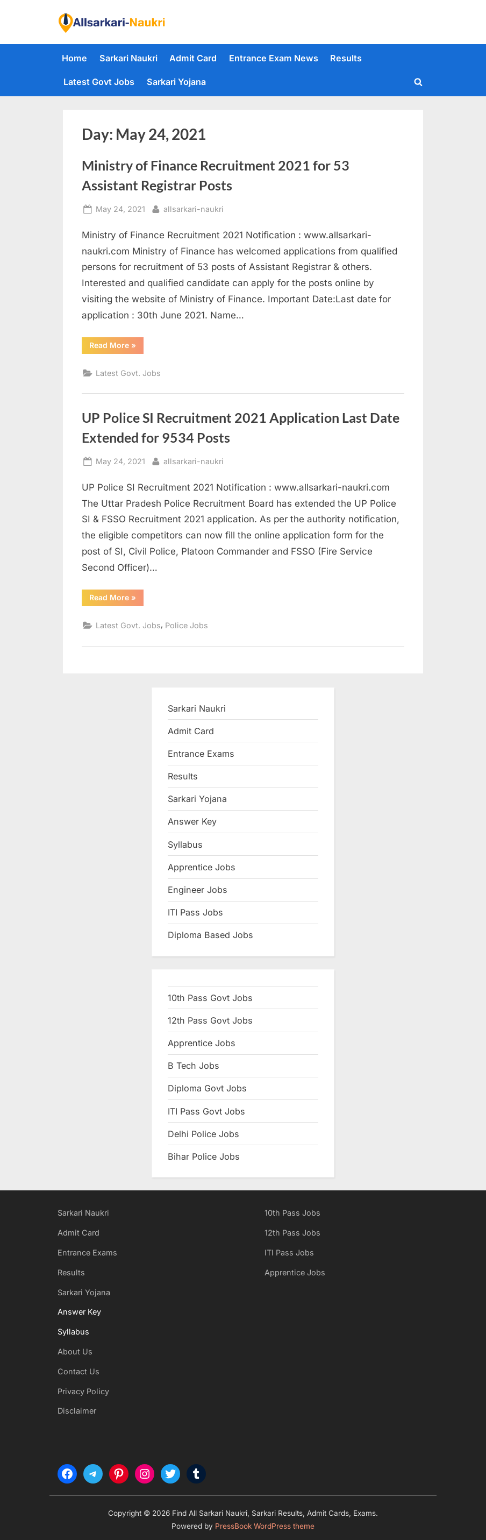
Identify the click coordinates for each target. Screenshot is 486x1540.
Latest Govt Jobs (98, 81)
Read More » (116, 347)
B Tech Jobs (193, 1065)
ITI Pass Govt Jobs (206, 1111)
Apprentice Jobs (201, 867)
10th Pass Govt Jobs (210, 997)
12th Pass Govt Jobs (210, 1020)
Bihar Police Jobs (204, 1156)
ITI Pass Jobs (195, 912)
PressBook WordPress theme (265, 1526)
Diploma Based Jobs (210, 934)
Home (74, 58)
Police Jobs (186, 625)
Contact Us (78, 1371)
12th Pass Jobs (292, 1232)
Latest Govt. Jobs (128, 373)
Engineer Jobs (197, 889)
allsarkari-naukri (193, 208)
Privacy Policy (83, 1391)
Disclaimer (77, 1410)
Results (346, 58)
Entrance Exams (87, 1252)
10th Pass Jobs (292, 1212)
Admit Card (193, 58)
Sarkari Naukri (128, 58)
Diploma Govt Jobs (207, 1088)
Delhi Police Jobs (203, 1134)
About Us (75, 1351)
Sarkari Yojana (176, 81)
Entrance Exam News (273, 58)
